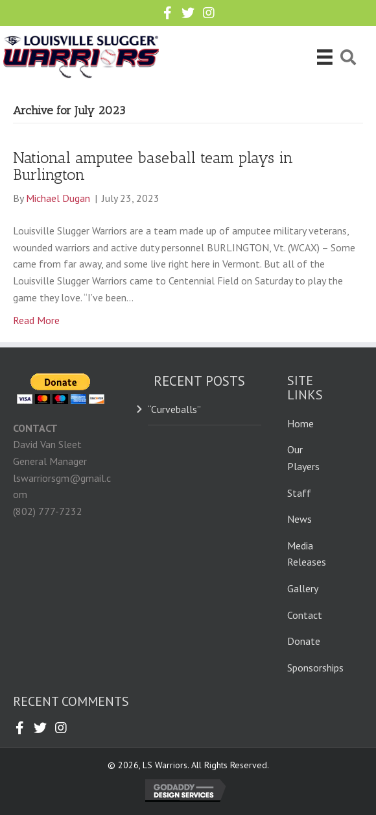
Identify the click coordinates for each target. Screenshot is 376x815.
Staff (299, 492)
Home (300, 423)
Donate (303, 640)
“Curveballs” (174, 409)
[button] (167, 12)
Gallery (302, 588)
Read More (36, 320)
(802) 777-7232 (47, 511)
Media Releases (306, 554)
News (299, 518)
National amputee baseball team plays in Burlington (153, 166)
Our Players (303, 458)
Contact (304, 614)
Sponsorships (315, 667)
